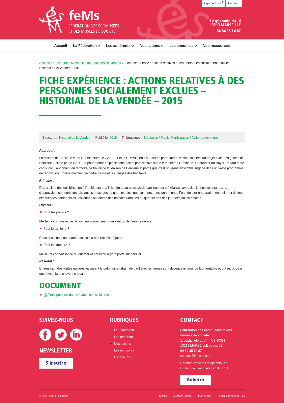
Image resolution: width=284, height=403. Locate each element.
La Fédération (85, 46)
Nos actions (150, 46)
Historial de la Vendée (74, 137)
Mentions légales (182, 396)
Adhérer (196, 379)
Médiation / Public (156, 137)
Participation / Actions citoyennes (97, 63)
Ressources (61, 63)
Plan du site (204, 396)
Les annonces (181, 46)
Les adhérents (118, 46)
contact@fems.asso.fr (195, 356)
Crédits (163, 396)
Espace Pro (212, 3)
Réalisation (62, 396)
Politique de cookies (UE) (231, 396)
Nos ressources (216, 46)
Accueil (60, 46)
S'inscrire (56, 363)
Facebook (45, 335)
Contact (234, 3)
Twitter (61, 335)
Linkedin (76, 335)
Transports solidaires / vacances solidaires (78, 295)
